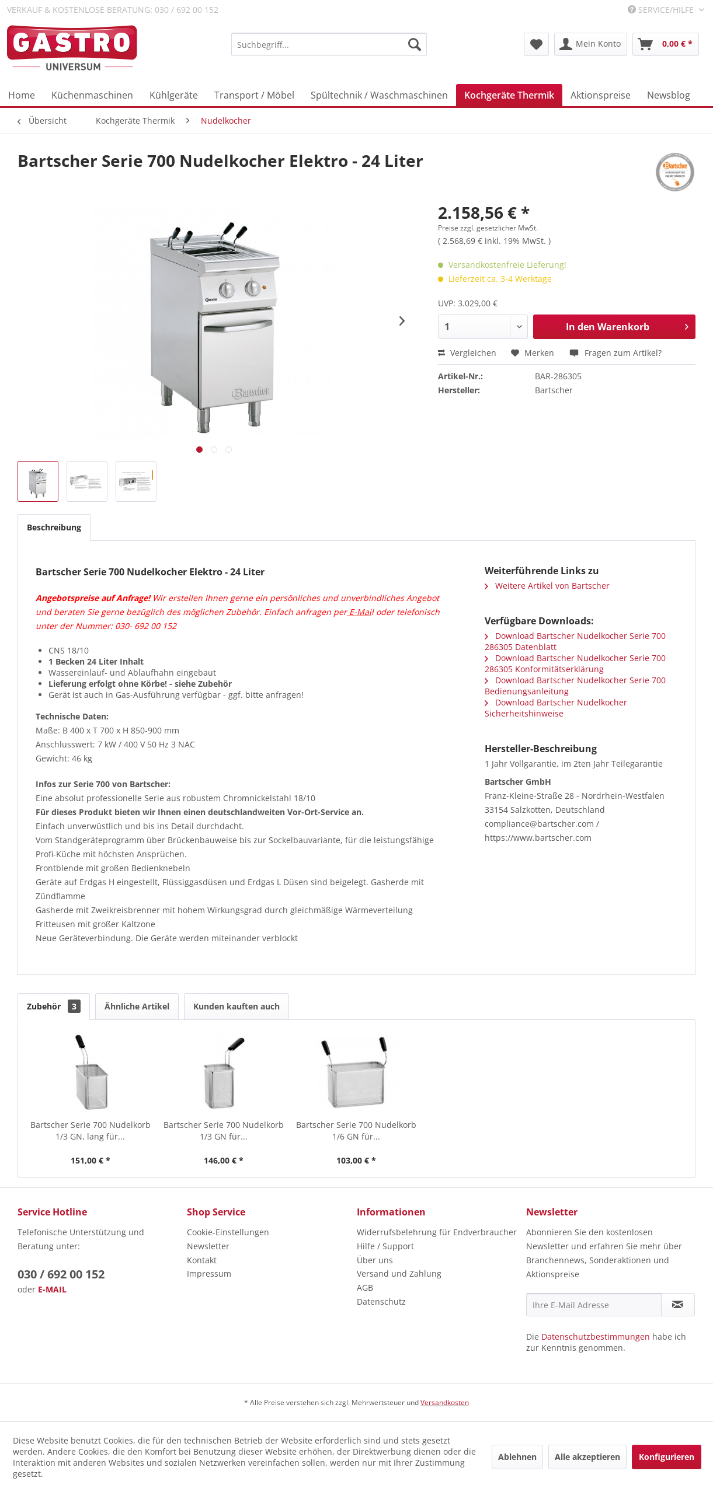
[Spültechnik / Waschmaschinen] (379, 95)
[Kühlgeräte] (173, 95)
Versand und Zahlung (399, 1273)
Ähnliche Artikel (137, 1006)
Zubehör (54, 1006)
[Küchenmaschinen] (92, 95)
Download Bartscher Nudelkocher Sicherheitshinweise (556, 708)
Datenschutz (381, 1301)
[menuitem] (329, 44)
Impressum (209, 1273)
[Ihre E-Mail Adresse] (594, 1304)
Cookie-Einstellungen (228, 1232)
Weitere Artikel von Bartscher (547, 585)
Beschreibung (54, 527)
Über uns (375, 1260)
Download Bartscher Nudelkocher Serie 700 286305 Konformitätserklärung (575, 663)
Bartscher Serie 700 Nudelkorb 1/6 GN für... (356, 1130)
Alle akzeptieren (587, 1456)
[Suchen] (414, 44)
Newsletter (208, 1246)
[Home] (21, 95)
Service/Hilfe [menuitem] (662, 9)
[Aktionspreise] (600, 95)
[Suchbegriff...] (329, 44)
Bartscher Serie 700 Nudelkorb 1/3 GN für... (224, 1130)
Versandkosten (444, 1402)
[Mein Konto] (590, 44)
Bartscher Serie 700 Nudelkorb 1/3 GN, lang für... (90, 1130)
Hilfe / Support (385, 1246)
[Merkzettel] (536, 44)
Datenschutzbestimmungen (595, 1336)
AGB (365, 1287)
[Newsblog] (668, 95)
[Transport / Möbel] (254, 95)
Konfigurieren (666, 1456)
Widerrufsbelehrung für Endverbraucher (437, 1232)
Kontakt (202, 1260)
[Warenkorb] (665, 44)
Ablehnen (517, 1456)
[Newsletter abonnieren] (678, 1304)
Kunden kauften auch (236, 1006)
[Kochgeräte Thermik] (509, 95)
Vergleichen (467, 352)
